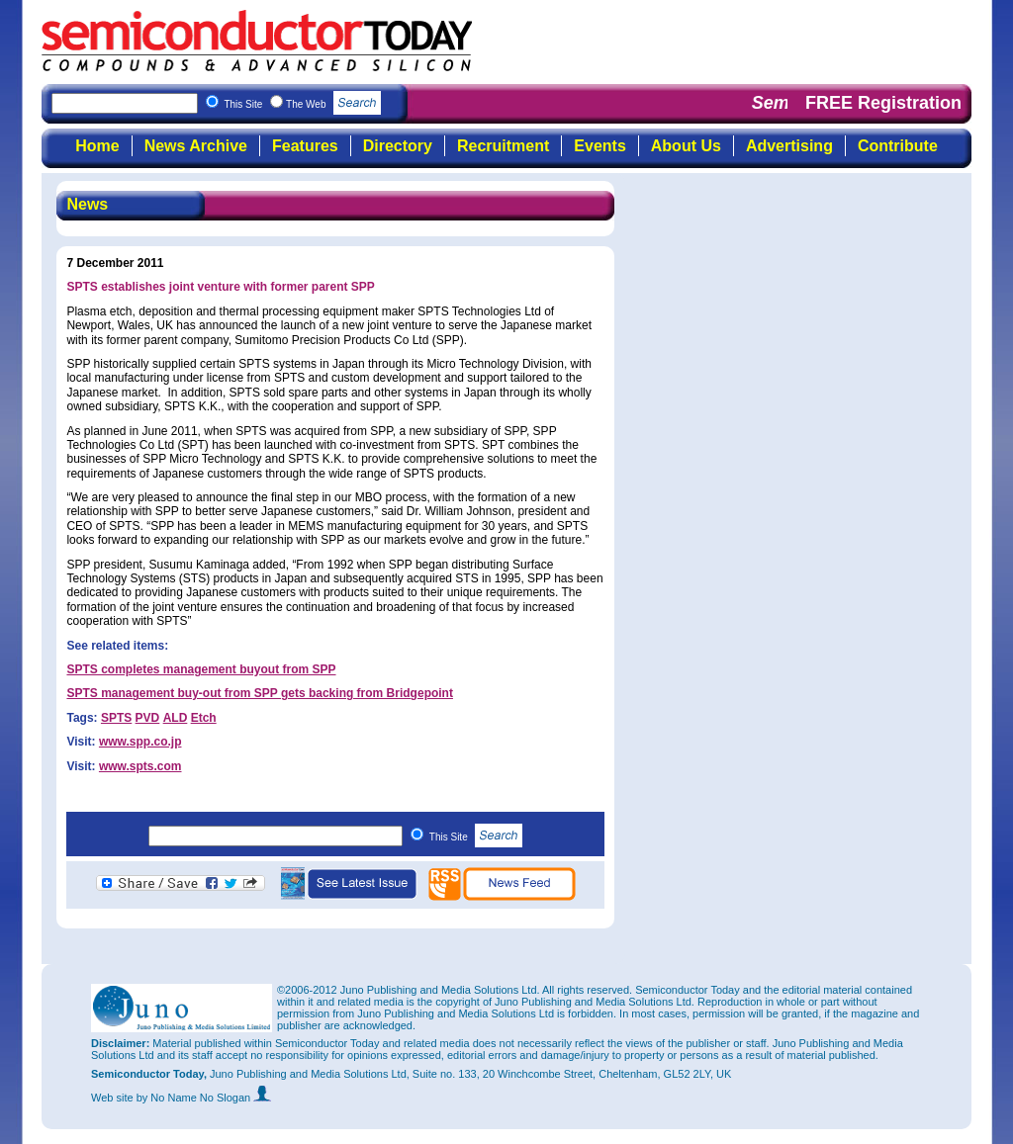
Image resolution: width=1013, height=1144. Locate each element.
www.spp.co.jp (140, 741)
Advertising (789, 145)
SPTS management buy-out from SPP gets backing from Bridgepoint (259, 693)
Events (599, 145)
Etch (204, 718)
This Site (476, 837)
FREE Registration (883, 103)
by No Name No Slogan (204, 1097)
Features (305, 145)
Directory (397, 145)
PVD (148, 718)
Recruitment (503, 145)
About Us (686, 145)
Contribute (898, 145)
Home (97, 145)
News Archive (195, 145)
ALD (175, 718)
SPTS (116, 718)
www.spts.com (140, 766)
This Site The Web (302, 104)
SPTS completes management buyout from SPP (200, 669)
